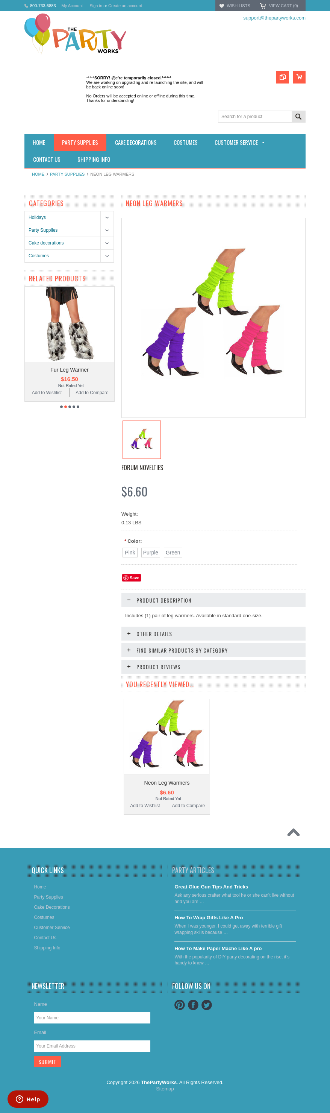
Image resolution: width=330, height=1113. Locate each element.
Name (40, 1004)
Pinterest (179, 1005)
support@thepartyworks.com (274, 18)
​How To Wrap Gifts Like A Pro (208, 917)
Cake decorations (46, 243)
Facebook (193, 1005)
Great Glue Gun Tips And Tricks (211, 887)
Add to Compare (92, 392)
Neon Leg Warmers (167, 783)
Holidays (37, 217)
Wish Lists (238, 5)
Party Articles (193, 870)
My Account (72, 5)
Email (40, 1032)
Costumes (39, 255)
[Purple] (150, 552)
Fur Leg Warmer (69, 370)
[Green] (173, 552)
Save (134, 577)
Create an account (125, 5)
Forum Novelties (142, 467)
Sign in (95, 5)
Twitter (206, 1005)
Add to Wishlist (47, 392)
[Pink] (130, 552)
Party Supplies (67, 174)
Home (38, 174)
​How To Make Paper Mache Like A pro (218, 948)
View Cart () (283, 5)
